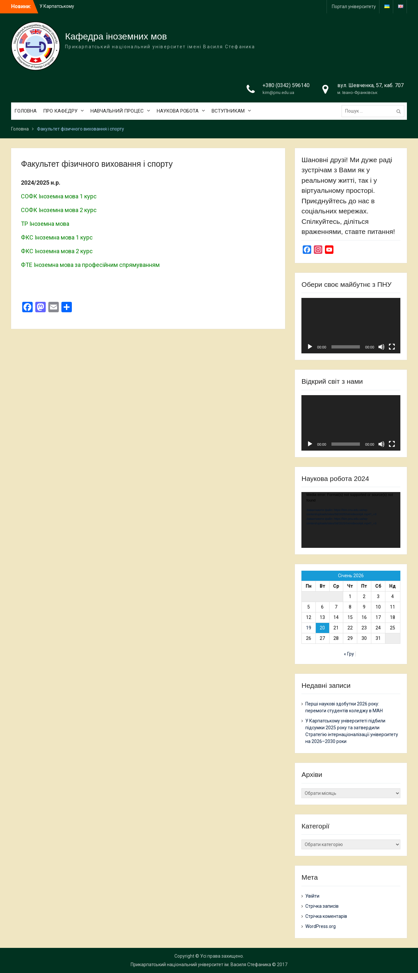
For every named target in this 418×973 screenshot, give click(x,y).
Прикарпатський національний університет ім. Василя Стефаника (201, 964)
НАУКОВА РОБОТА (178, 111)
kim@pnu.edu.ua (278, 92)
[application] (350, 325)
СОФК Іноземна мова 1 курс (59, 196)
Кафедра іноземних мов (116, 36)
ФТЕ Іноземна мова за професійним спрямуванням (90, 264)
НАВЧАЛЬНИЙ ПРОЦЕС (117, 111)
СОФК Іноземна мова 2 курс (59, 210)
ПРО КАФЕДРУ (60, 111)
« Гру (349, 653)
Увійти (312, 896)
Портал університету (354, 6)
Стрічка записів (322, 906)
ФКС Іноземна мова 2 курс (57, 251)
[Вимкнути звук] (381, 347)
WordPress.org (320, 926)
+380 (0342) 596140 (286, 85)
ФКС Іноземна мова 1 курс (57, 237)
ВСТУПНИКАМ (228, 111)
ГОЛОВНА (25, 111)
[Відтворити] (310, 347)
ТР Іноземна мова (45, 223)
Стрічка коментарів (326, 916)
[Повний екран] (392, 347)
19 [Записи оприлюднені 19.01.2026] (308, 627)
